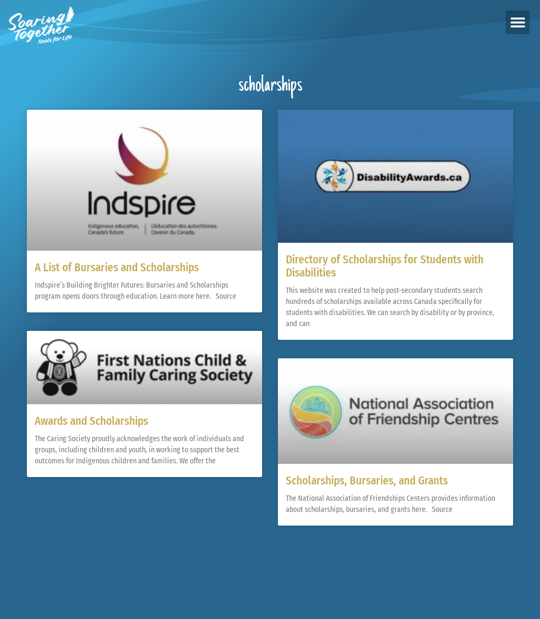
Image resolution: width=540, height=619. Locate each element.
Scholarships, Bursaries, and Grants (367, 481)
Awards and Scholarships (91, 421)
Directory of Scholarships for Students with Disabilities (385, 266)
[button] (517, 22)
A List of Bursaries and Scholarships (117, 267)
